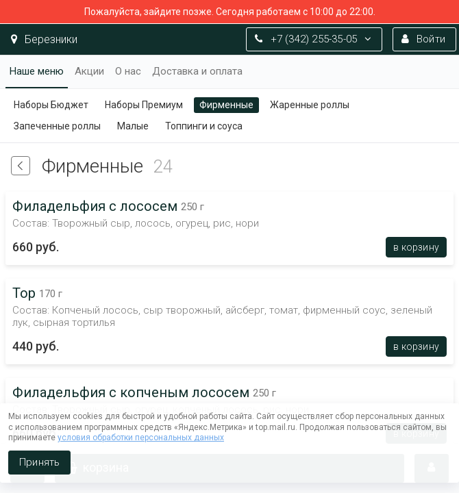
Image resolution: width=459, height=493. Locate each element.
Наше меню (37, 71)
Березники (44, 39)
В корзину (416, 247)
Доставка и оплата (197, 71)
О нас (128, 71)
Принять (39, 462)
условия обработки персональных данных (141, 437)
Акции (89, 71)
